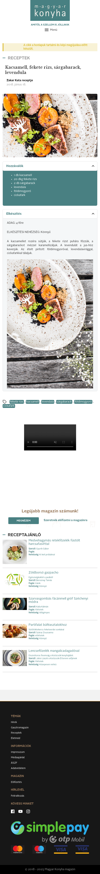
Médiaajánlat (18, 757)
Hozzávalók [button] (50, 166)
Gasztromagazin (20, 727)
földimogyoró (83, 401)
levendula (48, 401)
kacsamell (32, 401)
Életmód (15, 738)
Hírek (14, 722)
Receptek (16, 733)
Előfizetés (16, 782)
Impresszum (18, 752)
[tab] (50, 166)
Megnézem (24, 521)
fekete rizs (16, 401)
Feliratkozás (17, 796)
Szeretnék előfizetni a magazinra (65, 520)
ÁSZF (14, 763)
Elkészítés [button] (50, 214)
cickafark (9, 406)
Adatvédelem (18, 768)
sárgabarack (64, 401)
